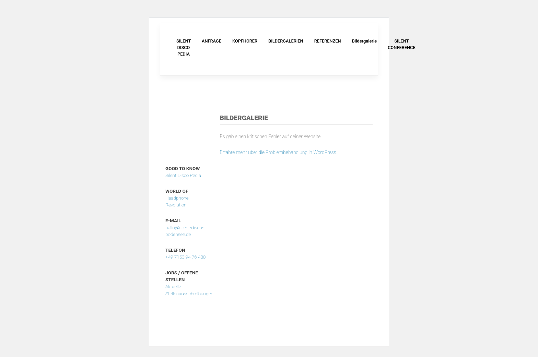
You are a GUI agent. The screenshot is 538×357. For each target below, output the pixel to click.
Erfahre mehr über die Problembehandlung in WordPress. (278, 152)
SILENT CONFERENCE (401, 44)
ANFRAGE (211, 41)
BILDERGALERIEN (285, 41)
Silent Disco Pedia (183, 175)
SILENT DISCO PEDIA (183, 47)
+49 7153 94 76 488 (185, 257)
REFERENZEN (327, 41)
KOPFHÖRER (244, 41)
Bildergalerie (364, 41)
